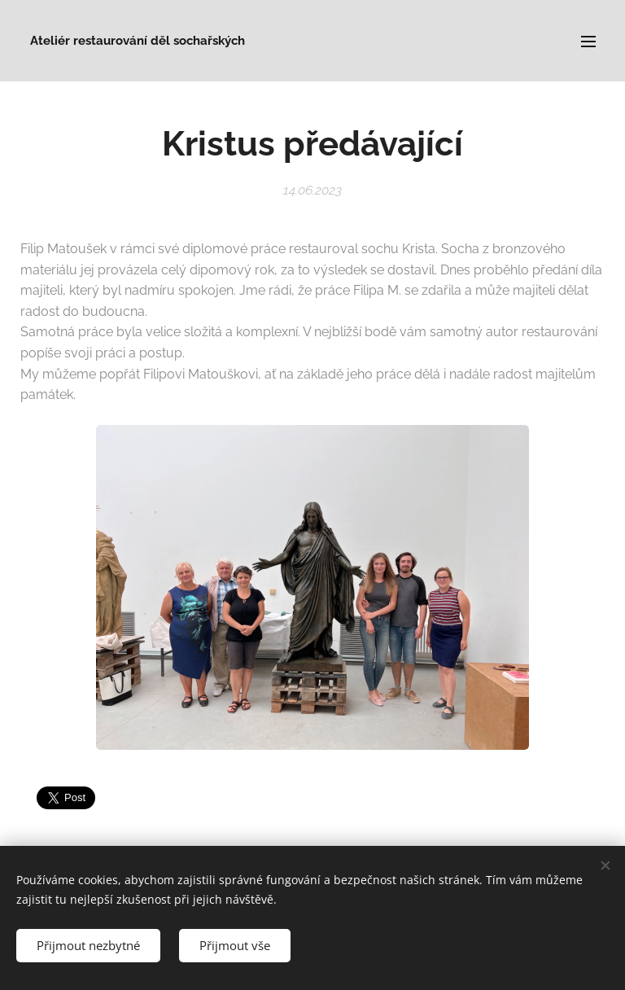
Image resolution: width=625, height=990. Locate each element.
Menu (588, 41)
